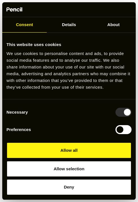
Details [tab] (69, 24)
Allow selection (69, 168)
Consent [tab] (24, 24)
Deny (69, 187)
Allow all (69, 150)
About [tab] (113, 24)
